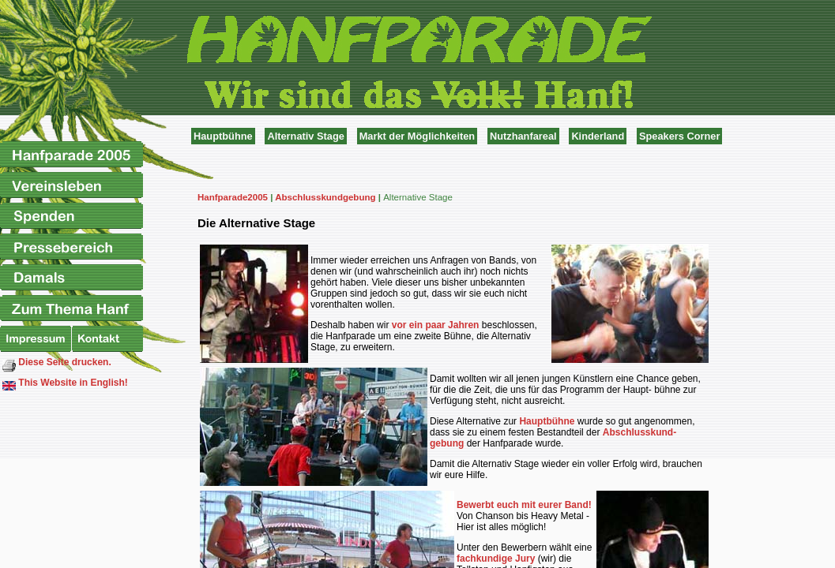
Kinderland (597, 136)
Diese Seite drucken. (56, 364)
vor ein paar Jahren (436, 325)
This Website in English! (65, 383)
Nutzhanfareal (523, 136)
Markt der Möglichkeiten (417, 136)
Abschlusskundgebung (325, 197)
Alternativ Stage (305, 136)
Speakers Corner (679, 136)
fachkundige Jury (496, 558)
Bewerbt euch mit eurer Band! (524, 504)
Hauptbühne (223, 136)
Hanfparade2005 (232, 197)
